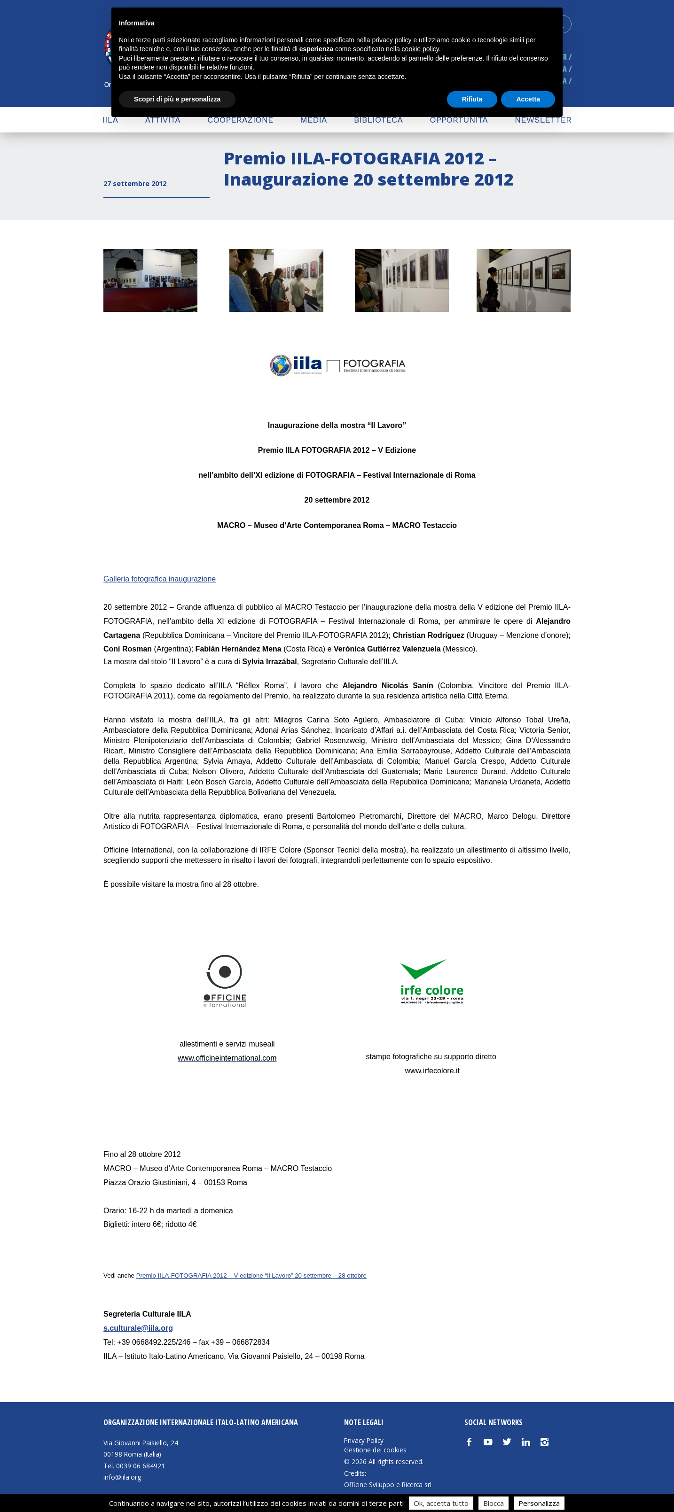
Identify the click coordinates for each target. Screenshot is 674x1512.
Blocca (493, 1503)
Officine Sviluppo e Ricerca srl (387, 1484)
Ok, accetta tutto (441, 1503)
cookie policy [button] (420, 49)
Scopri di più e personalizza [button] (177, 99)
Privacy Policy (364, 1440)
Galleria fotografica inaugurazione (159, 579)
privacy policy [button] (392, 40)
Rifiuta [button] (472, 99)
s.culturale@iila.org (138, 1328)
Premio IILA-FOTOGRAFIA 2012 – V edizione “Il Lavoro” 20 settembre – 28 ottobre (251, 1275)
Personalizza (539, 1503)
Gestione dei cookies (375, 1450)
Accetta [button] (528, 99)
